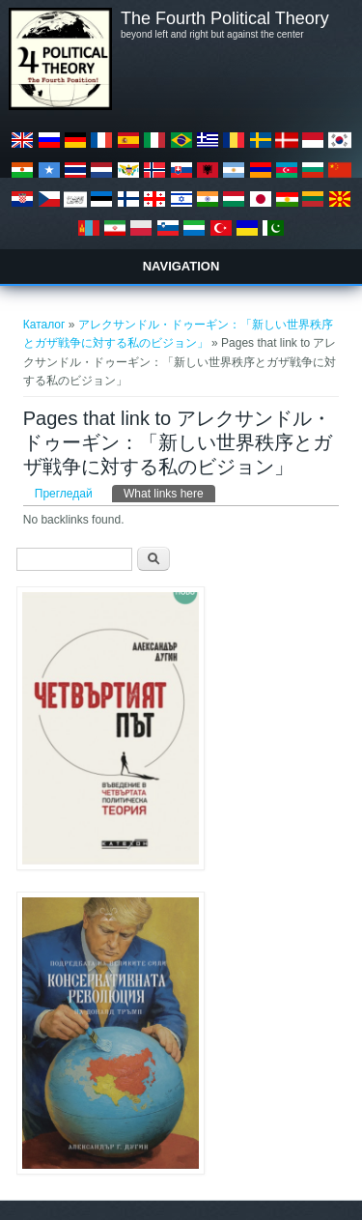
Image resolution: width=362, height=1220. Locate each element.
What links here (169, 492)
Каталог (44, 324)
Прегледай (64, 493)
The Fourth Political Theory (225, 18)
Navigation (181, 266)
